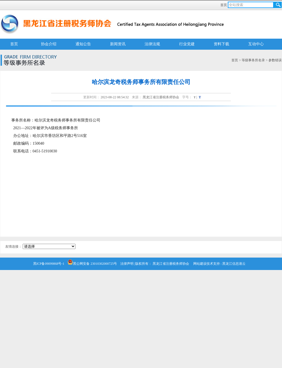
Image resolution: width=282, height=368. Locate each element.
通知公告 (83, 44)
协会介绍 (48, 44)
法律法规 (152, 44)
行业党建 (187, 44)
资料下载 (221, 44)
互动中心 (256, 44)
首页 (224, 5)
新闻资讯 (118, 44)
